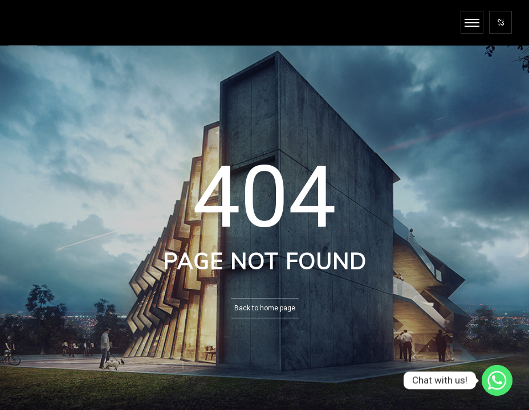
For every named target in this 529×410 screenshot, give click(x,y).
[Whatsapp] (497, 380)
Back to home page (264, 308)
